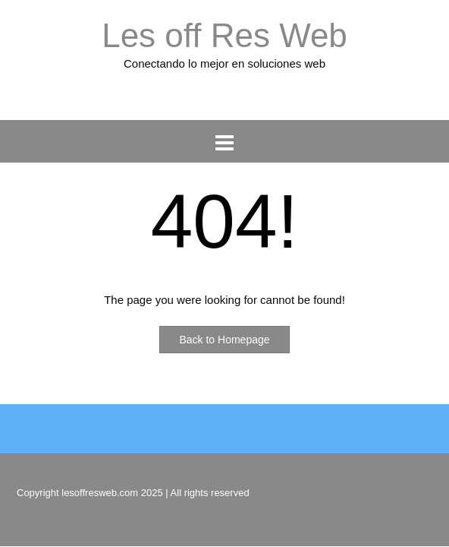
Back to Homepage (224, 340)
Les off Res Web (224, 35)
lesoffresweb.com (99, 492)
